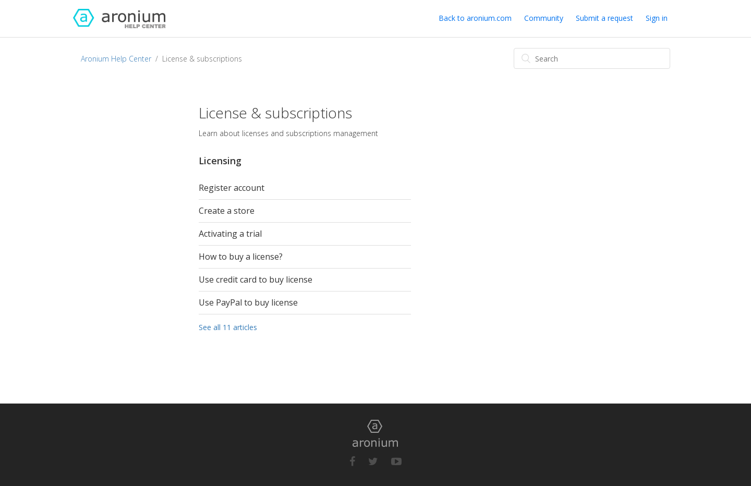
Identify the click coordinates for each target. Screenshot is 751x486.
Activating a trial (230, 233)
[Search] (592, 58)
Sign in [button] (657, 18)
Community (543, 18)
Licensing (220, 160)
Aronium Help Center (116, 59)
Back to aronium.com (475, 18)
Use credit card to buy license (255, 279)
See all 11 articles (228, 327)
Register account (231, 187)
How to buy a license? (241, 256)
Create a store (227, 210)
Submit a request (604, 18)
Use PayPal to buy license (248, 302)
